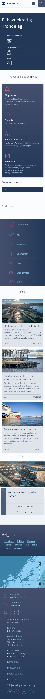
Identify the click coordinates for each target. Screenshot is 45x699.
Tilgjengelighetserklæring (21, 685)
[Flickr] (24, 691)
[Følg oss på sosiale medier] (22, 691)
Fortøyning (19, 143)
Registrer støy (11, 165)
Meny (33, 3)
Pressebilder (14, 667)
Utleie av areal (11, 123)
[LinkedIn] (31, 691)
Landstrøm (9, 143)
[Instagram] (9, 691)
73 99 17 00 (15, 605)
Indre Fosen (18, 548)
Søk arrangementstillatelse (14, 171)
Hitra (27, 544)
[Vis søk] (41, 3)
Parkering (22, 123)
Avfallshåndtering (32, 143)
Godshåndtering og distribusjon (18, 145)
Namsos (18, 544)
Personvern (13, 679)
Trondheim (9, 541)
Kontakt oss (13, 661)
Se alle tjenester (9, 206)
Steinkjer (31, 541)
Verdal (7, 548)
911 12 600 (14, 614)
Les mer (7, 343)
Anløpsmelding (11, 99)
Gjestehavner (23, 99)
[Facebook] (16, 691)
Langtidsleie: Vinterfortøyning (17, 168)
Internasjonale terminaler (15, 101)
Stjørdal (8, 544)
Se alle (22, 456)
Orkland (20, 541)
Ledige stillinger (15, 673)
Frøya (34, 544)
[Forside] (11, 3)
